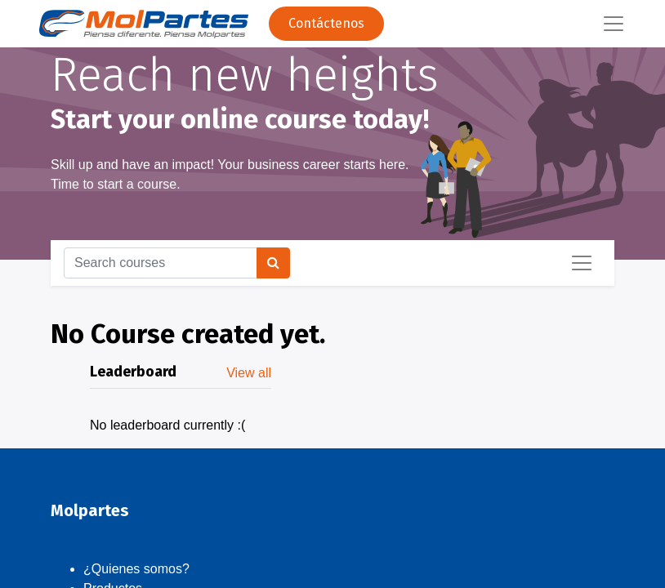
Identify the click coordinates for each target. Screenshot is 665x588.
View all (248, 373)
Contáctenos (326, 23)
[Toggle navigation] (581, 263)
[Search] (273, 262)
